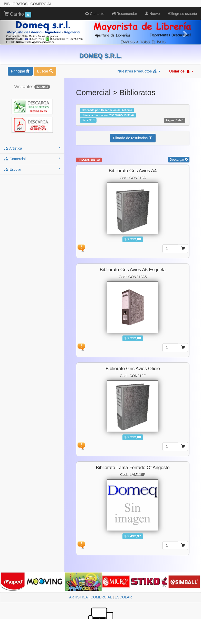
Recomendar (124, 14)
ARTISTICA (78, 597)
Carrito (17, 14)
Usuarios (181, 71)
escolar (32, 169)
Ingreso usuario (182, 14)
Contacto (94, 14)
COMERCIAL (101, 597)
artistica (32, 148)
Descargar (179, 159)
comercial (32, 158)
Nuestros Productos (139, 71)
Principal (20, 71)
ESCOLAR (123, 597)
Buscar (45, 71)
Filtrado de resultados (132, 138)
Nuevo (152, 14)
